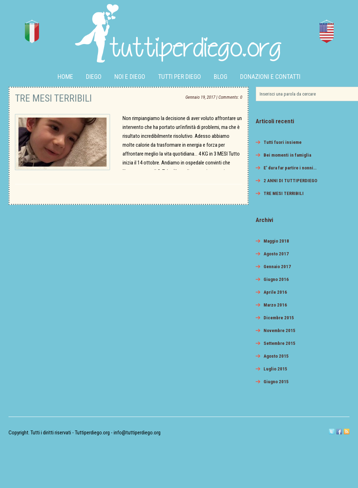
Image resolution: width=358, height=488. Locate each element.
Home (65, 76)
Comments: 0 (230, 97)
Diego (94, 76)
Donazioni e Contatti (270, 76)
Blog (220, 76)
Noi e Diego (129, 76)
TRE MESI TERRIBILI (53, 98)
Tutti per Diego (179, 76)
